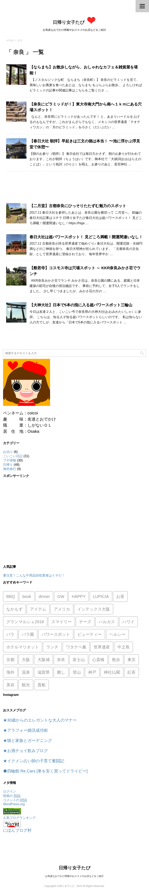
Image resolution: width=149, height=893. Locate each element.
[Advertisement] (74, 189)
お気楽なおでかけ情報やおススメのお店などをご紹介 (74, 876)
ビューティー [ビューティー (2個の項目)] (89, 634)
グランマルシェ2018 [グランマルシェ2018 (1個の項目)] (25, 621)
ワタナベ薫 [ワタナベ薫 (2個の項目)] (76, 647)
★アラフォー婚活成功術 (25, 730)
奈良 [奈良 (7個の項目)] (61, 659)
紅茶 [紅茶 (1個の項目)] (131, 672)
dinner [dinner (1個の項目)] (44, 596)
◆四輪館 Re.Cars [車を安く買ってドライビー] (45, 771)
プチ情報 (9, 460)
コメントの (15, 800)
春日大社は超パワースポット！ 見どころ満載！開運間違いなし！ (86, 237)
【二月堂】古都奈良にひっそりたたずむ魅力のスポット (78, 206)
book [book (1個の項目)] (26, 596)
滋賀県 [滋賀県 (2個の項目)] (43, 672)
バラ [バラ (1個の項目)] (10, 634)
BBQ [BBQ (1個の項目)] (10, 596)
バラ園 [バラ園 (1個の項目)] (28, 634)
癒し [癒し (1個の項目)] (61, 672)
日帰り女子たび (74, 22)
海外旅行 (9, 469)
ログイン (9, 791)
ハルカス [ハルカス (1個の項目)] (107, 621)
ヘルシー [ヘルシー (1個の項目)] (117, 634)
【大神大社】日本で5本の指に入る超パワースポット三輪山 (81, 305)
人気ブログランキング (19, 817)
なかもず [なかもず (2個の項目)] (14, 609)
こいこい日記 (13, 456)
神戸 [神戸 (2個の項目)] (92, 672)
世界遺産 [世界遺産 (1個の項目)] (102, 647)
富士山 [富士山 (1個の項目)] (79, 659)
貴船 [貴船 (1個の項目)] (41, 685)
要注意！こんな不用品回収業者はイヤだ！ (34, 575)
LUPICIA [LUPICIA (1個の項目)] (101, 596)
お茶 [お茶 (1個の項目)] (120, 596)
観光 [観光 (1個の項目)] (26, 685)
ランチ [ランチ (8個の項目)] (52, 647)
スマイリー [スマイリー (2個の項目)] (61, 621)
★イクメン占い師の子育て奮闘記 (33, 761)
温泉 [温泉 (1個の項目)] (26, 672)
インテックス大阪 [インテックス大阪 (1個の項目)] (93, 609)
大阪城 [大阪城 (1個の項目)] (43, 659)
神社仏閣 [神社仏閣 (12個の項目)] (112, 672)
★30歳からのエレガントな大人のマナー (40, 720)
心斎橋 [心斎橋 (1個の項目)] (98, 659)
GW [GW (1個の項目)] (60, 596)
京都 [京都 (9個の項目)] (10, 659)
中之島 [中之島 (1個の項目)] (123, 647)
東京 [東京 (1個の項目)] (131, 659)
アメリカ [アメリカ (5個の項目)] (62, 609)
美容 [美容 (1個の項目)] (10, 685)
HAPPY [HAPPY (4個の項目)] (78, 596)
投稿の (11, 796)
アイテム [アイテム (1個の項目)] (38, 609)
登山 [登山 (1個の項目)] (77, 672)
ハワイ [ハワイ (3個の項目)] (128, 621)
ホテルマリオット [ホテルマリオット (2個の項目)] (22, 647)
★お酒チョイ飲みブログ (25, 750)
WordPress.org (14, 804)
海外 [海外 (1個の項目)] (10, 672)
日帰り (8, 464)
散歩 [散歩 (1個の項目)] (116, 659)
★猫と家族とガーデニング (27, 740)
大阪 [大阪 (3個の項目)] (26, 659)
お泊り (8, 452)
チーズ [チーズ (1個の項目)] (85, 621)
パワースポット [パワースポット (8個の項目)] (56, 634)
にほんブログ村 (17, 830)
